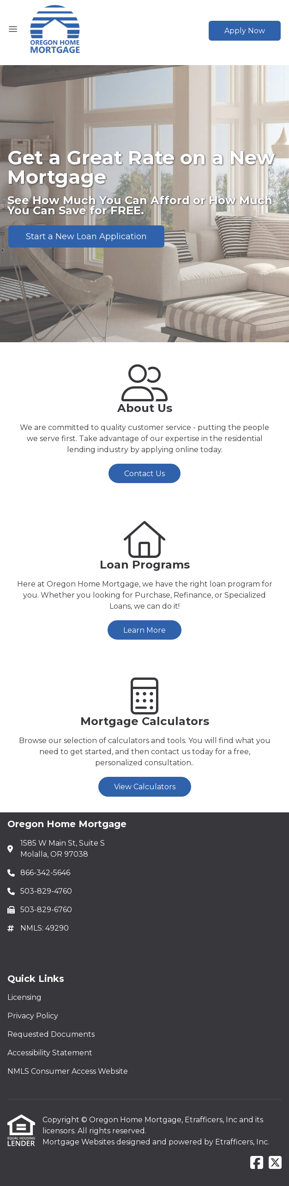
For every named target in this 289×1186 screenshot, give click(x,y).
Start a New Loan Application (86, 236)
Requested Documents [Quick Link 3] (51, 1034)
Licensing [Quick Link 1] (24, 997)
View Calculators (144, 786)
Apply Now (244, 30)
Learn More (144, 630)
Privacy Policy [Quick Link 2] (32, 1015)
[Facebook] (256, 1163)
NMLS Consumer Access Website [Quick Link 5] (67, 1071)
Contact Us (144, 473)
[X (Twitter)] (275, 1163)
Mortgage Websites (79, 1142)
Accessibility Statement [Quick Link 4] (49, 1052)
